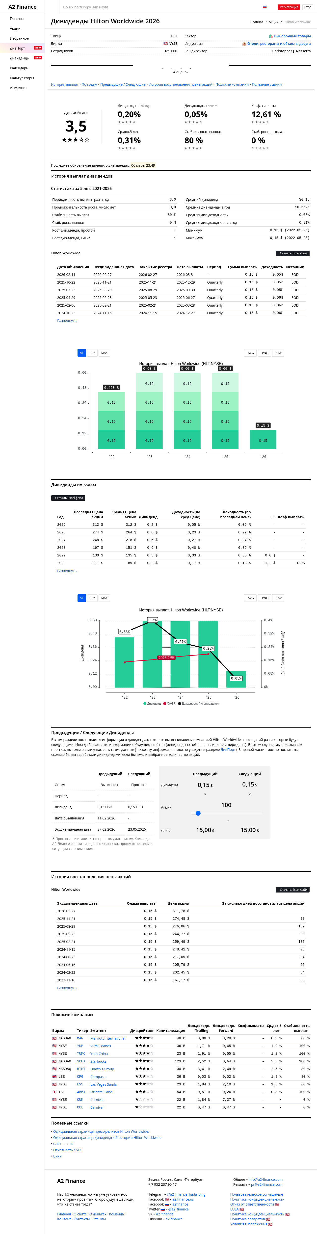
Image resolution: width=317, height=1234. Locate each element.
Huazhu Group (102, 1069)
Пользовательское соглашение (256, 1194)
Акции (274, 22)
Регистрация (289, 7)
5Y (82, 353)
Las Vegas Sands (103, 1084)
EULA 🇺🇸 (237, 1209)
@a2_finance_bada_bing (186, 1194)
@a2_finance (178, 1209)
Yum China (99, 1053)
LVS (80, 1084)
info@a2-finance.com (266, 1179)
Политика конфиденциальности (257, 1199)
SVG (250, 353)
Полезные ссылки (267, 84)
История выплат (65, 84)
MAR (80, 1038)
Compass (97, 1076)
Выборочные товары (292, 36)
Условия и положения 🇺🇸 (251, 1224)
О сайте (80, 1214)
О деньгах (97, 1214)
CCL (80, 1107)
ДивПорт (228, 749)
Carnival (97, 1099)
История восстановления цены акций (180, 84)
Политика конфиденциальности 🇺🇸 (260, 1214)
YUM (80, 1046)
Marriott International (108, 1038)
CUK (80, 1100)
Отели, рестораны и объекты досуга (279, 43)
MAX (104, 353)
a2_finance (164, 1214)
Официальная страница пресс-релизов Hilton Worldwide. (102, 1131)
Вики (58, 1156)
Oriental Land (101, 1092)
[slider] (198, 813)
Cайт (58, 1143)
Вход (307, 7)
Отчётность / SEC (68, 1150)
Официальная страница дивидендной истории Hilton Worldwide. (108, 1137)
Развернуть (67, 320)
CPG (80, 1077)
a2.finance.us (183, 1199)
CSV (278, 353)
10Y (92, 353)
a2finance (180, 1204)
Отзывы (99, 1219)
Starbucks (98, 1061)
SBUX (81, 1061)
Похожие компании (232, 84)
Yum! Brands (100, 1046)
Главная (257, 22)
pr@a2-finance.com (267, 1184)
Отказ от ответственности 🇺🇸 (254, 1204)
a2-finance (174, 1219)
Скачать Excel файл (293, 253)
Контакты (82, 1219)
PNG (264, 353)
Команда (116, 1214)
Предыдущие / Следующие (123, 84)
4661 (81, 1092)
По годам (89, 84)
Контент (64, 1219)
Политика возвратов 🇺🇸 (250, 1219)
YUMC (81, 1054)
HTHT (81, 1069)
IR (72, 1143)
